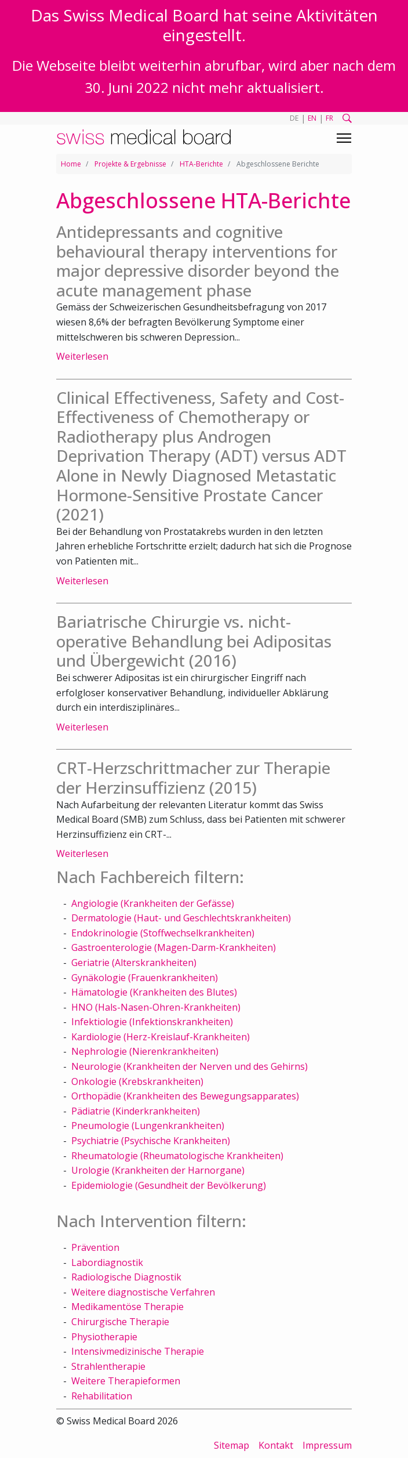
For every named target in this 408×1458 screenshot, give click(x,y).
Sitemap (231, 1445)
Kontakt (275, 1445)
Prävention (95, 1247)
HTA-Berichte (201, 164)
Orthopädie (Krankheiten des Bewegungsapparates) (185, 1096)
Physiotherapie (104, 1336)
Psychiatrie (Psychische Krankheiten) (150, 1140)
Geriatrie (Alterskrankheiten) (133, 962)
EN (312, 118)
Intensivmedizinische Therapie (137, 1351)
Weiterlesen (82, 356)
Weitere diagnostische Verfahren (143, 1292)
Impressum (327, 1445)
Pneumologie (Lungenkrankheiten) (147, 1125)
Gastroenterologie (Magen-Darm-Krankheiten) (173, 947)
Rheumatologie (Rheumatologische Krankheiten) (177, 1155)
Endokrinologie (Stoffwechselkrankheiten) (162, 933)
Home (71, 164)
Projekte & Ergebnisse (130, 164)
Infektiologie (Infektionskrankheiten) (152, 1021)
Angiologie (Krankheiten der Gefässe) (152, 903)
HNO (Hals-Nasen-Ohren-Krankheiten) (156, 1007)
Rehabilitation (101, 1396)
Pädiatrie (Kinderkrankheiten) (135, 1111)
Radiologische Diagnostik (126, 1277)
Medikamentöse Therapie (127, 1306)
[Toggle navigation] (344, 138)
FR (329, 118)
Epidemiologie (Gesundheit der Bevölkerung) (168, 1185)
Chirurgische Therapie (120, 1321)
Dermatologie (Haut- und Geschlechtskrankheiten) (181, 917)
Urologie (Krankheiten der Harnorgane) (158, 1170)
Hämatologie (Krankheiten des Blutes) (154, 992)
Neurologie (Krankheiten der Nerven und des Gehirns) (189, 1066)
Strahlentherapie (108, 1366)
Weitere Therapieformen (125, 1380)
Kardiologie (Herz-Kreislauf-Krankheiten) (160, 1036)
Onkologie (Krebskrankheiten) (137, 1081)
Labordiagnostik (107, 1262)
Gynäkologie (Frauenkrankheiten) (144, 977)
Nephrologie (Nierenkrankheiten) (144, 1051)
